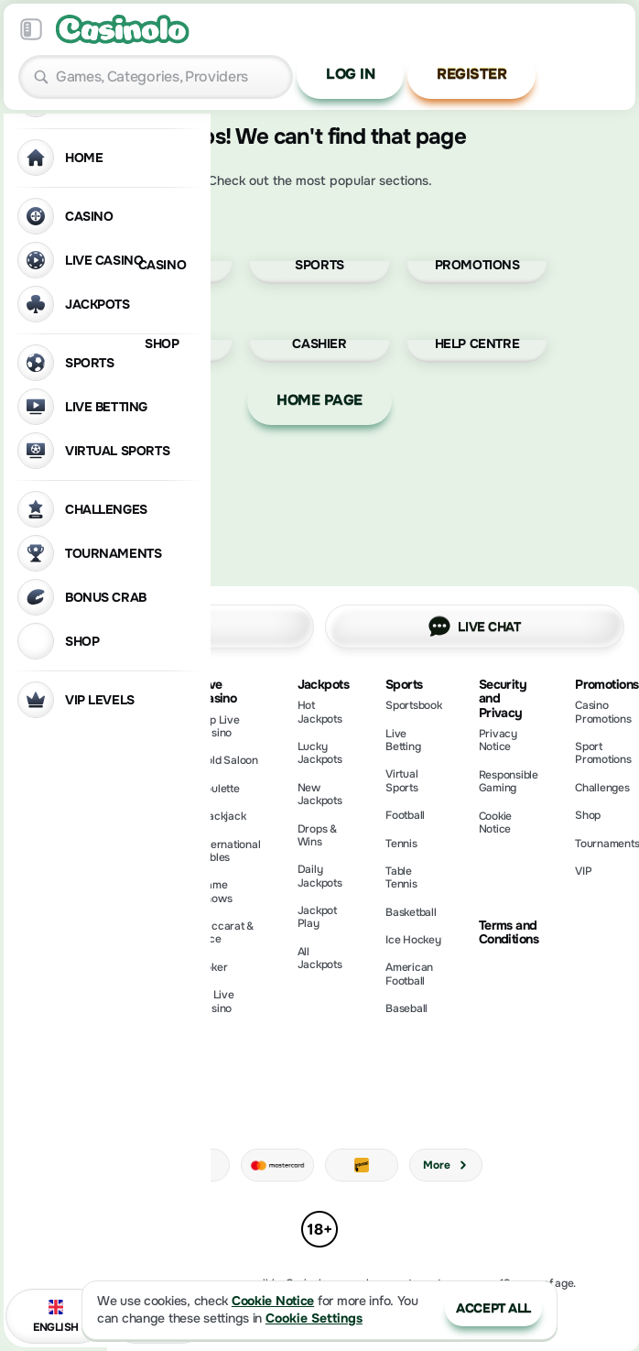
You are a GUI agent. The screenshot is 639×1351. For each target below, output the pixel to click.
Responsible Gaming (508, 781)
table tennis (401, 877)
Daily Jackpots (320, 875)
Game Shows (216, 891)
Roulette (219, 788)
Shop (588, 815)
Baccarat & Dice (227, 932)
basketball (411, 912)
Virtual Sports (401, 780)
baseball (406, 1008)
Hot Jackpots (320, 711)
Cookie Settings (314, 1318)
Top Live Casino (219, 726)
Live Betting (402, 740)
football (405, 815)
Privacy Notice (498, 740)
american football (409, 973)
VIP (583, 871)
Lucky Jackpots (320, 753)
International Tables (230, 851)
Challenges (602, 787)
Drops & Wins (317, 835)
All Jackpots (320, 958)
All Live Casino (216, 1001)
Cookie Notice (496, 822)
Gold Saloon (228, 760)
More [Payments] (445, 1165)
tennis (401, 843)
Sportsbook (413, 705)
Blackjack (222, 816)
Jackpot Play (317, 917)
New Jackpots (320, 794)
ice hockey (413, 939)
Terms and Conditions (508, 933)
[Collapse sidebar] (31, 29)
